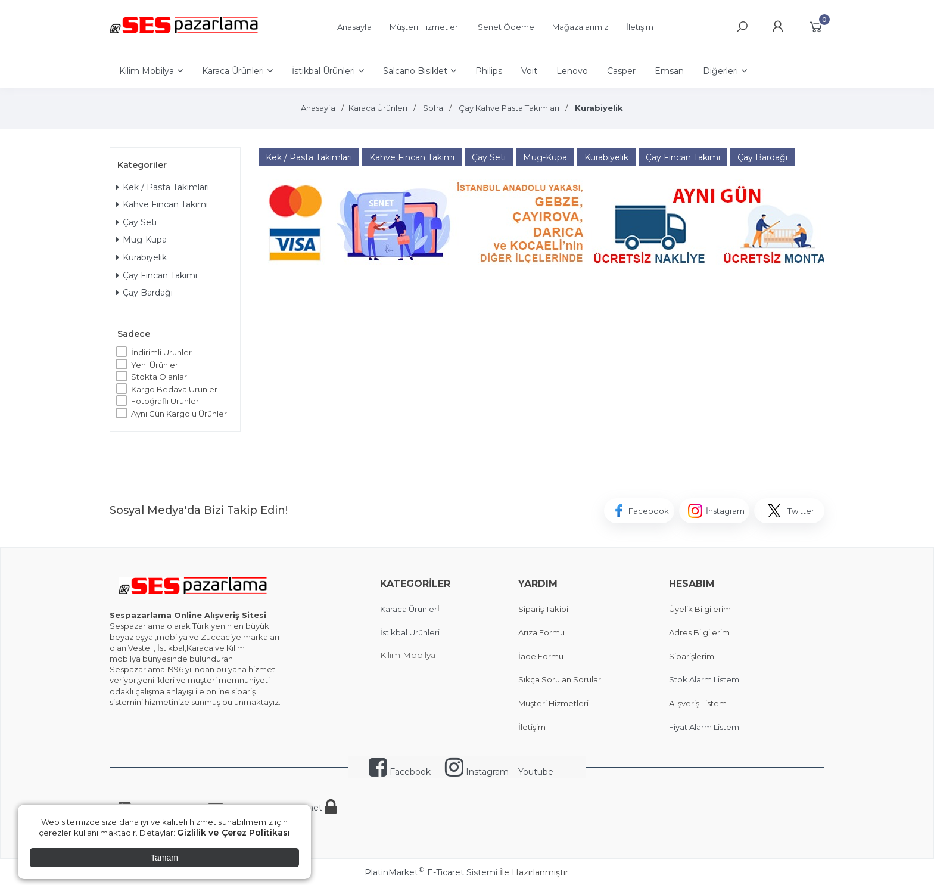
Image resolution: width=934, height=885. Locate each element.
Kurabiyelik (141, 257)
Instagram (477, 771)
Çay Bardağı (144, 292)
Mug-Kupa (141, 239)
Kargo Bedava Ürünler (174, 389)
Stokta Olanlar (159, 376)
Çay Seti (136, 222)
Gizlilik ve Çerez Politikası (233, 832)
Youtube (535, 771)
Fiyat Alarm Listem (704, 727)
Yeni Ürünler (154, 364)
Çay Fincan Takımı (156, 275)
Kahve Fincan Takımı (162, 204)
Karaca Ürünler (408, 609)
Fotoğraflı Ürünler (165, 401)
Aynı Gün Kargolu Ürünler (179, 413)
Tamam (164, 857)
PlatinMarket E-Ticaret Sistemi (431, 872)
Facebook (400, 771)
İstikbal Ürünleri (410, 632)
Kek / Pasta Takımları (162, 187)
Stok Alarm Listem (704, 679)
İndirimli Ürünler (161, 352)
